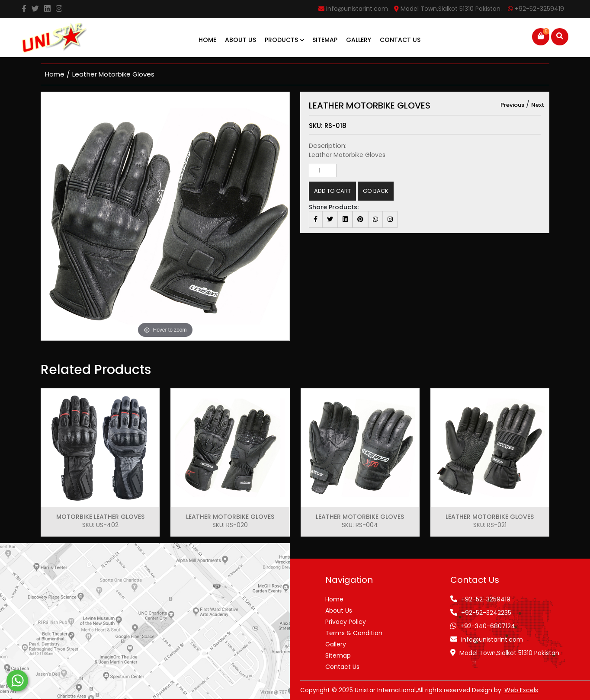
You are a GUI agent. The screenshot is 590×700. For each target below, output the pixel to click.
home (54, 74)
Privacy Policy (345, 621)
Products (284, 39)
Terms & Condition (353, 633)
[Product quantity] (323, 170)
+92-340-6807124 (487, 626)
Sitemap (324, 39)
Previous (512, 105)
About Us (240, 39)
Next (537, 105)
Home (207, 39)
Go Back (375, 191)
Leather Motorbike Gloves (113, 74)
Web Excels (521, 690)
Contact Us (400, 39)
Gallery (358, 39)
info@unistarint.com (492, 639)
